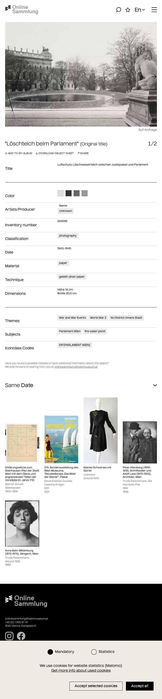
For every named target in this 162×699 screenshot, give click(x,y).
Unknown (65, 211)
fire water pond (95, 331)
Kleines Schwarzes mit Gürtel (97, 469)
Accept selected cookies (96, 686)
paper (63, 263)
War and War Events (72, 317)
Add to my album (18, 153)
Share (83, 153)
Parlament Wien (69, 331)
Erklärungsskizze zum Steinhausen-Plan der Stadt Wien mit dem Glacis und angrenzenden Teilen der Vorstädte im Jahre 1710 (22, 474)
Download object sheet (55, 153)
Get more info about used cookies (81, 670)
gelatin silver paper (72, 276)
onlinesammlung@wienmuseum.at (76, 367)
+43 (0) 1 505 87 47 (16, 622)
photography (68, 235)
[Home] (21, 9)
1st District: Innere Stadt (126, 317)
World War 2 (98, 317)
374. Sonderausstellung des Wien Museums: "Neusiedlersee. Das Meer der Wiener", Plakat (61, 472)
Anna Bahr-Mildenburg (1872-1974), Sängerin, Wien (21, 552)
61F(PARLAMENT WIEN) (74, 345)
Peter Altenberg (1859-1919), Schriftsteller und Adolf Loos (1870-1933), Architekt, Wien (137, 472)
